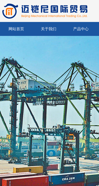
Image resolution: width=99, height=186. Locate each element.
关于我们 (48, 29)
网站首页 (16, 29)
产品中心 (81, 29)
